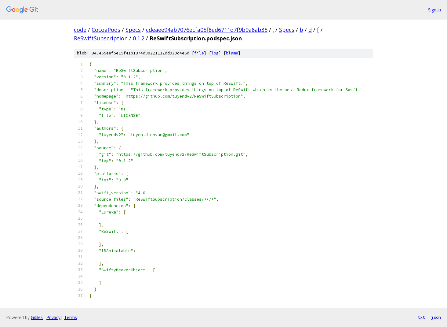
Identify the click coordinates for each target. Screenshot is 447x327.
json (436, 317)
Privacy (53, 317)
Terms (70, 317)
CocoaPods (106, 29)
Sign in (434, 10)
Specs (133, 29)
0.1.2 (138, 38)
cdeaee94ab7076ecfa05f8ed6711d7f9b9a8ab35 (206, 29)
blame (232, 53)
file (199, 53)
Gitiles (37, 317)
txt (421, 317)
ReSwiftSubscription (101, 38)
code (80, 29)
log (215, 53)
